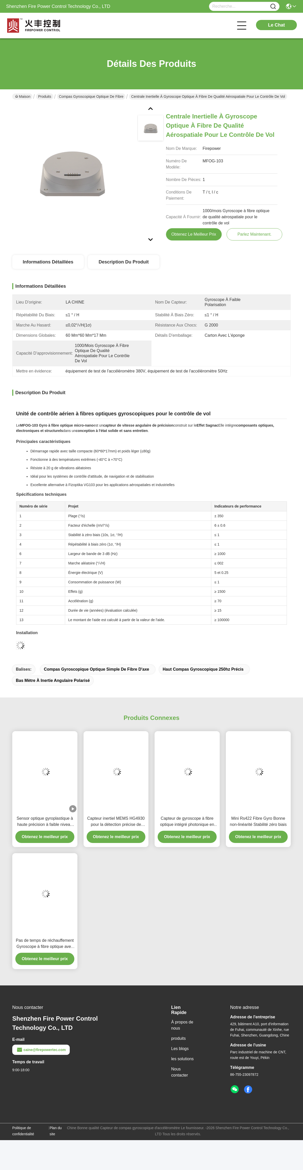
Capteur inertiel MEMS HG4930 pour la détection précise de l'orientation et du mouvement (116, 822)
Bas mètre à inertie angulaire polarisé (53, 680)
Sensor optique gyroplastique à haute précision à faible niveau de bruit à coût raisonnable (45, 822)
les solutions (182, 1059)
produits (178, 1038)
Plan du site (56, 1131)
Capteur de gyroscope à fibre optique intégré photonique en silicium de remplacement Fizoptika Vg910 (187, 822)
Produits (44, 96)
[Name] (273, 6)
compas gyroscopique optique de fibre (91, 96)
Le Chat (276, 25)
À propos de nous (182, 1025)
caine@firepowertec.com (41, 1050)
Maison (22, 96)
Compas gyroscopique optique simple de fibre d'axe (96, 669)
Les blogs (180, 1048)
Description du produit (124, 261)
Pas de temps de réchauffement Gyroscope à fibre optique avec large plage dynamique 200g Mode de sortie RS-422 (45, 944)
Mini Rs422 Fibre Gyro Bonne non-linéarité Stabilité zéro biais (258, 821)
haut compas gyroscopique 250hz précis (203, 669)
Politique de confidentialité (23, 1131)
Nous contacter (179, 1072)
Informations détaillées (48, 261)
